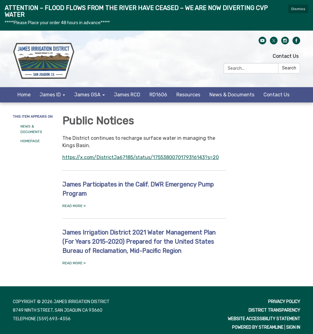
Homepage (30, 141)
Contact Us (286, 56)
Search (289, 68)
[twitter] (274, 43)
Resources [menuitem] (188, 95)
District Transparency (274, 310)
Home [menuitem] (24, 95)
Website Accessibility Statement (264, 318)
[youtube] (262, 43)
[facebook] (296, 43)
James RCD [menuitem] (127, 95)
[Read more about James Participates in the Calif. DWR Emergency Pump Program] (144, 194)
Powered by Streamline (257, 327)
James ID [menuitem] (50, 95)
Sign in (293, 327)
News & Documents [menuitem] (231, 95)
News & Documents (31, 129)
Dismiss (298, 9)
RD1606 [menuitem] (158, 95)
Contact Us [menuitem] (276, 95)
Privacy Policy (284, 301)
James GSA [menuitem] (87, 95)
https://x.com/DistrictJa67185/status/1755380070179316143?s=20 (140, 157)
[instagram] (285, 43)
